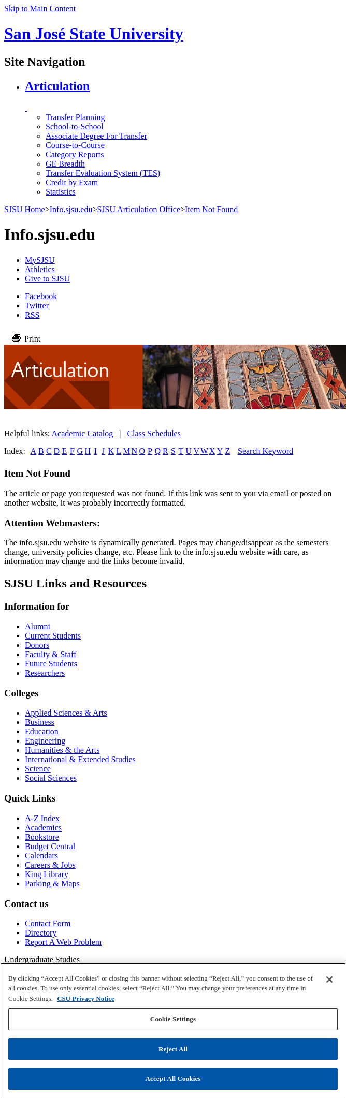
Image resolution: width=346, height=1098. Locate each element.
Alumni (37, 626)
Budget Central (50, 846)
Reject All (173, 1049)
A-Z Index (42, 818)
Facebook (41, 296)
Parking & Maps (52, 883)
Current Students (53, 635)
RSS (32, 314)
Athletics (40, 269)
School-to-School (75, 126)
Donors (37, 645)
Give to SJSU (47, 278)
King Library (46, 874)
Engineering (45, 740)
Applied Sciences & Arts (66, 712)
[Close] (329, 979)
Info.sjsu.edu (71, 209)
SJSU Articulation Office (138, 209)
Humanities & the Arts (62, 750)
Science (38, 768)
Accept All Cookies (172, 1078)
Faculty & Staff (50, 654)
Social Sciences (51, 778)
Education (42, 731)
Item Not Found (211, 209)
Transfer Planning (75, 117)
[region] (173, 1030)
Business (39, 722)
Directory (40, 932)
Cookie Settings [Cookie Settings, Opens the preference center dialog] (173, 1019)
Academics (43, 827)
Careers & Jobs (50, 864)
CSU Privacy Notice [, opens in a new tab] (85, 998)
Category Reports (75, 154)
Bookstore (42, 837)
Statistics (61, 191)
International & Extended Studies (80, 759)
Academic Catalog (82, 433)
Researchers (45, 673)
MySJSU (40, 260)
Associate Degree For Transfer (96, 135)
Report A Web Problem (63, 942)
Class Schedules (154, 433)
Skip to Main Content (40, 8)
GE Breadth (65, 163)
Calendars (41, 855)
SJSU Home (24, 209)
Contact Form (47, 923)
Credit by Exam (72, 182)
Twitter (37, 305)
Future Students (51, 663)
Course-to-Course (75, 145)
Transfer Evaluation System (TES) (103, 173)
